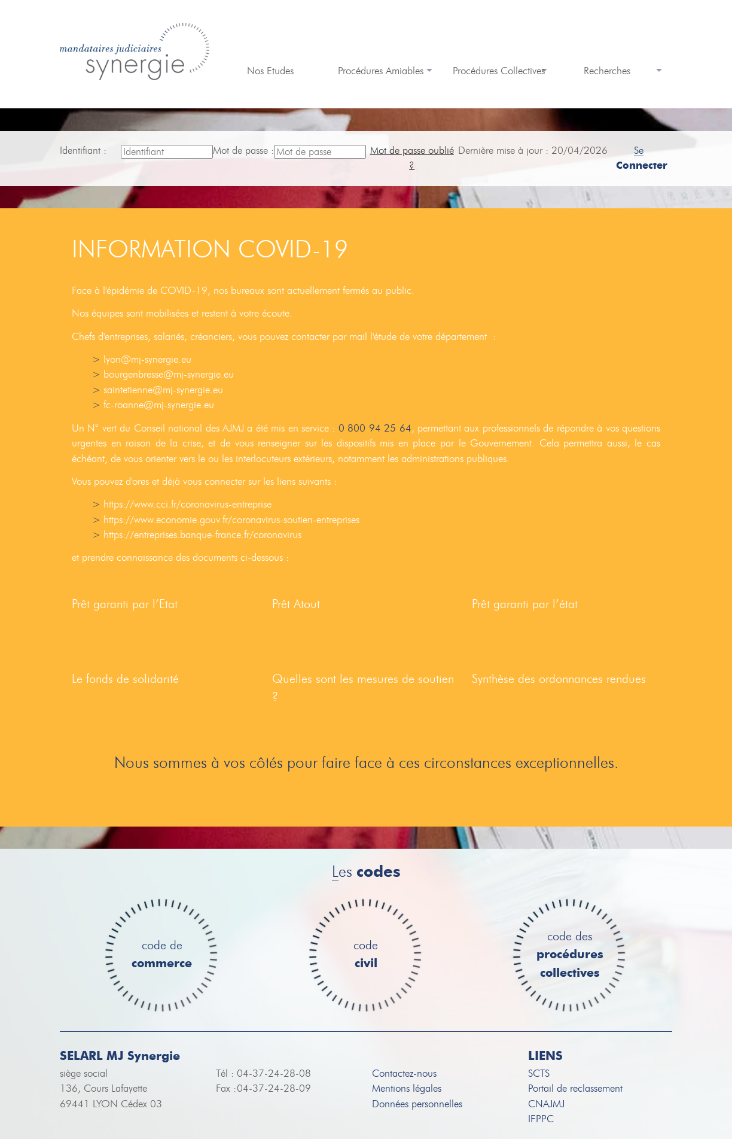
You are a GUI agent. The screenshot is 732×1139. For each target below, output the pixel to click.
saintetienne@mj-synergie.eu (163, 390)
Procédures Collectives (499, 71)
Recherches (607, 71)
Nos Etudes (270, 71)
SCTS (539, 1073)
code (365, 955)
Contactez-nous (404, 1073)
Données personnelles (417, 1104)
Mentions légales (406, 1088)
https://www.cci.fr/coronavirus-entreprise (187, 504)
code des (569, 955)
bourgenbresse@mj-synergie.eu (168, 374)
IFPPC (541, 1119)
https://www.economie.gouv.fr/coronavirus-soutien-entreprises (231, 520)
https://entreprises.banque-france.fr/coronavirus (202, 535)
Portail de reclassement (575, 1088)
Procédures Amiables (380, 71)
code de (162, 955)
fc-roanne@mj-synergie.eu (158, 405)
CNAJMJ (546, 1104)
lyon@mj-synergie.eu (147, 359)
